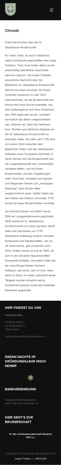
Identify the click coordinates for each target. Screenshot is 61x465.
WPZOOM (40, 458)
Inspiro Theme (22, 458)
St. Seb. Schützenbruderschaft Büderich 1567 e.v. (30, 436)
